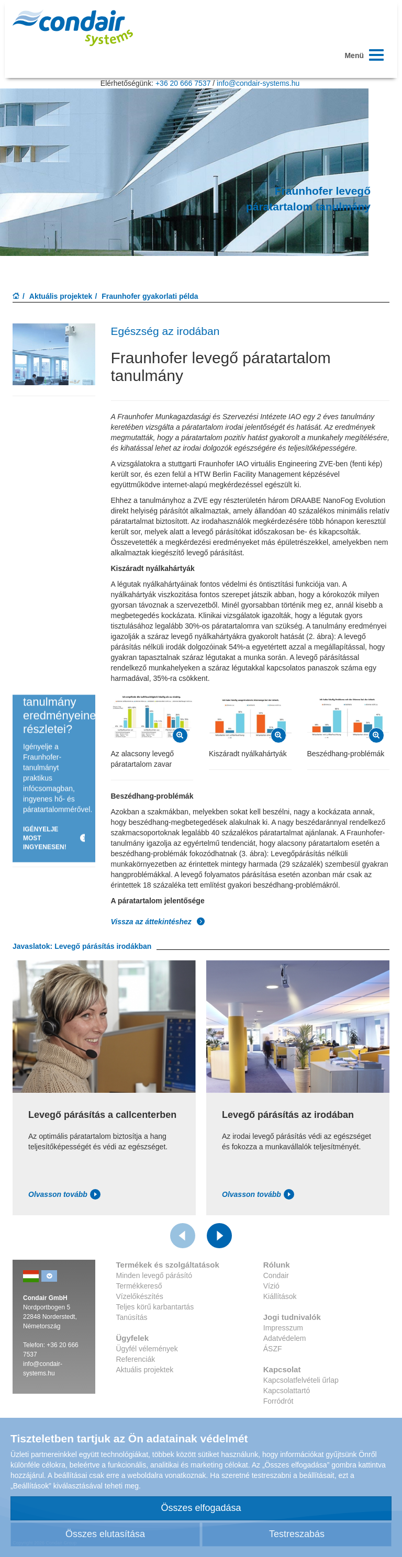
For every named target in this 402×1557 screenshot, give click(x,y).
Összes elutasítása (105, 1534)
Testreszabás (297, 1534)
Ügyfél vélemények (147, 1349)
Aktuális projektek (61, 296)
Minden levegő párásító (154, 1275)
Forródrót (278, 1401)
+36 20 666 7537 (183, 83)
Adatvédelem (284, 1338)
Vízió (271, 1286)
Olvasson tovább (64, 1194)
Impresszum (283, 1328)
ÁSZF (272, 1349)
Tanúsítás (132, 1317)
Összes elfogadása (201, 1508)
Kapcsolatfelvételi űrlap (301, 1380)
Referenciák (135, 1359)
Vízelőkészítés (139, 1296)
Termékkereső (139, 1286)
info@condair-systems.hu (258, 83)
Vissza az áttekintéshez (158, 921)
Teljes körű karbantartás (155, 1307)
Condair (276, 1275)
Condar (73, 27)
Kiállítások (280, 1296)
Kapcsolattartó (286, 1390)
